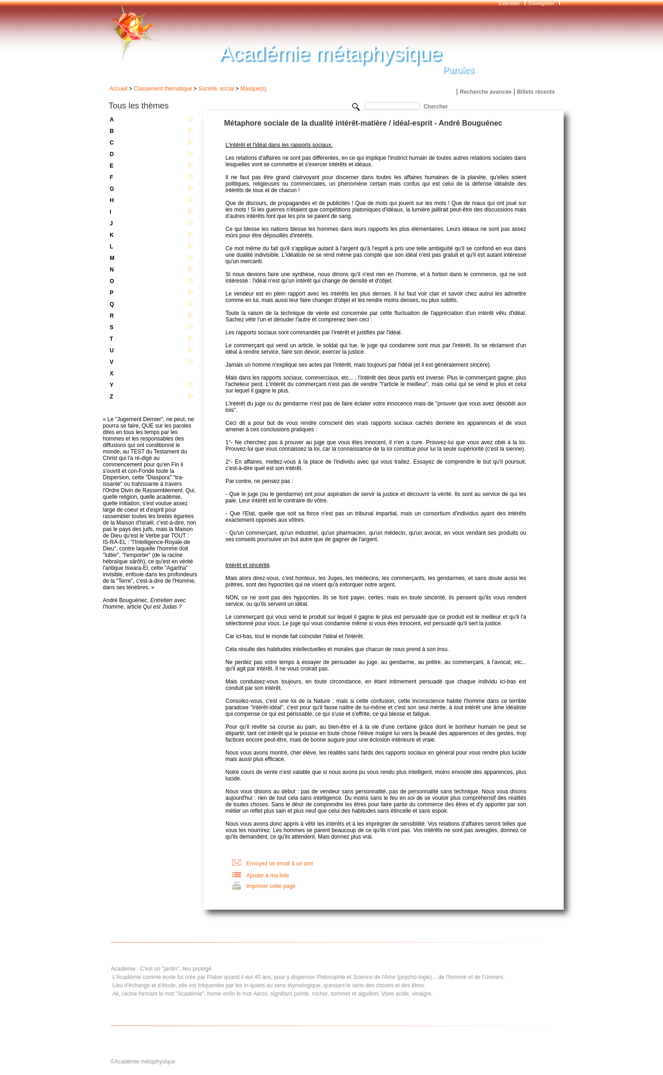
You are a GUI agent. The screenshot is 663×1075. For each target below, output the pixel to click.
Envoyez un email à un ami (279, 863)
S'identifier (510, 3)
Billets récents (536, 92)
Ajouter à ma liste (267, 875)
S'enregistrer (541, 3)
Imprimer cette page (271, 886)
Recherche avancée (485, 92)
